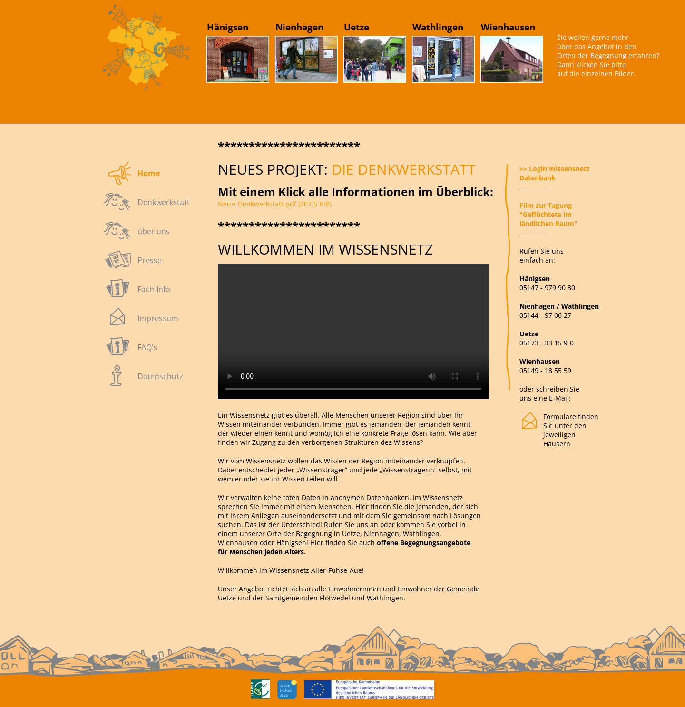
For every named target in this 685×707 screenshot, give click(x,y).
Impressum (157, 318)
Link (137, 57)
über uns (153, 231)
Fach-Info (153, 289)
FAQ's (147, 347)
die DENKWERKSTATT (402, 169)
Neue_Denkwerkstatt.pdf (275, 203)
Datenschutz (160, 376)
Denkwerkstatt (163, 202)
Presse (149, 260)
